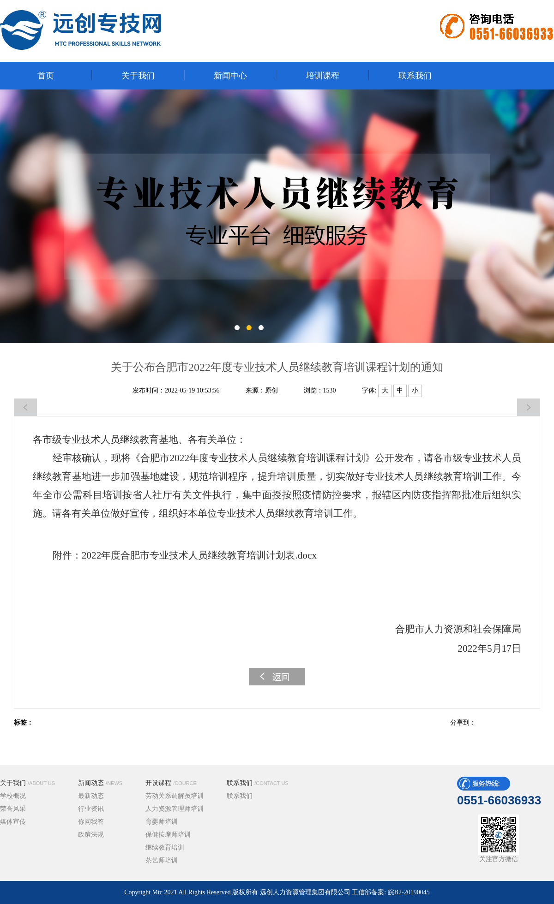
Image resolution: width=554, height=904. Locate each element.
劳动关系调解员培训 (174, 795)
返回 (277, 676)
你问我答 (91, 821)
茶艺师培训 (161, 860)
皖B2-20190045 (409, 892)
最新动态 (91, 795)
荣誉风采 (13, 808)
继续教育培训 (164, 847)
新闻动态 (100, 782)
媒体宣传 (13, 821)
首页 (45, 75)
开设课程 (171, 782)
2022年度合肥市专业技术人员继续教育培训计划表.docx (199, 555)
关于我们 (27, 782)
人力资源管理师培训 (174, 808)
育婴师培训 (161, 821)
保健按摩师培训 (168, 834)
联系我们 (258, 782)
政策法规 (91, 834)
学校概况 (13, 795)
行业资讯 (91, 808)
